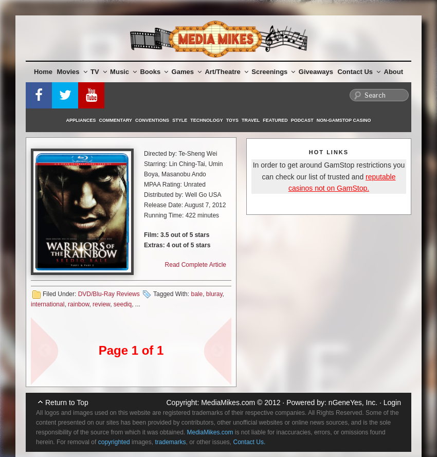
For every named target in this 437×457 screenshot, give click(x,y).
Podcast (302, 120)
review (101, 304)
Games (187, 72)
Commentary (116, 120)
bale (197, 294)
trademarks (170, 442)
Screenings (273, 72)
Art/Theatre (226, 72)
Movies (72, 72)
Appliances (81, 120)
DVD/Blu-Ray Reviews (109, 294)
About (394, 72)
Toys (232, 120)
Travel (251, 120)
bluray (214, 294)
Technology (206, 120)
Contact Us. (249, 442)
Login (392, 402)
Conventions (152, 120)
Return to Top (66, 402)
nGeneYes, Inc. (353, 402)
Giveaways (316, 72)
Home (43, 72)
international (47, 304)
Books (154, 72)
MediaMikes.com (228, 402)
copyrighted (114, 442)
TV (98, 72)
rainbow (78, 304)
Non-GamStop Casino (344, 120)
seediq (123, 304)
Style (179, 120)
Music (123, 72)
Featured (275, 120)
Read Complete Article (195, 264)
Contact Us (358, 72)
